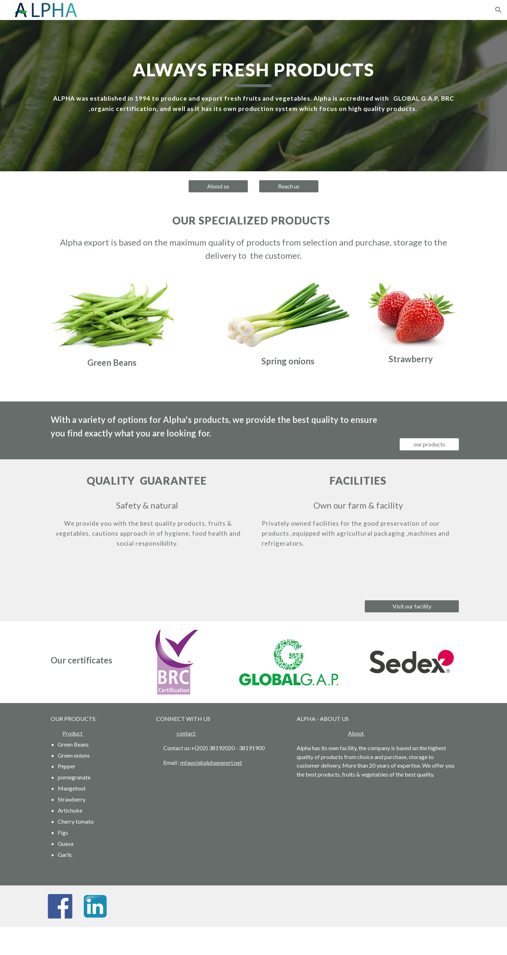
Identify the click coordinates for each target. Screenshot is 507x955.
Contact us (176, 747)
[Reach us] (288, 186)
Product (72, 733)
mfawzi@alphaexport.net (211, 762)
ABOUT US (334, 718)
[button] (498, 10)
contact (186, 733)
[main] (253, 86)
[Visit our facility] (412, 606)
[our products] (429, 444)
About (356, 733)
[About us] (218, 186)
